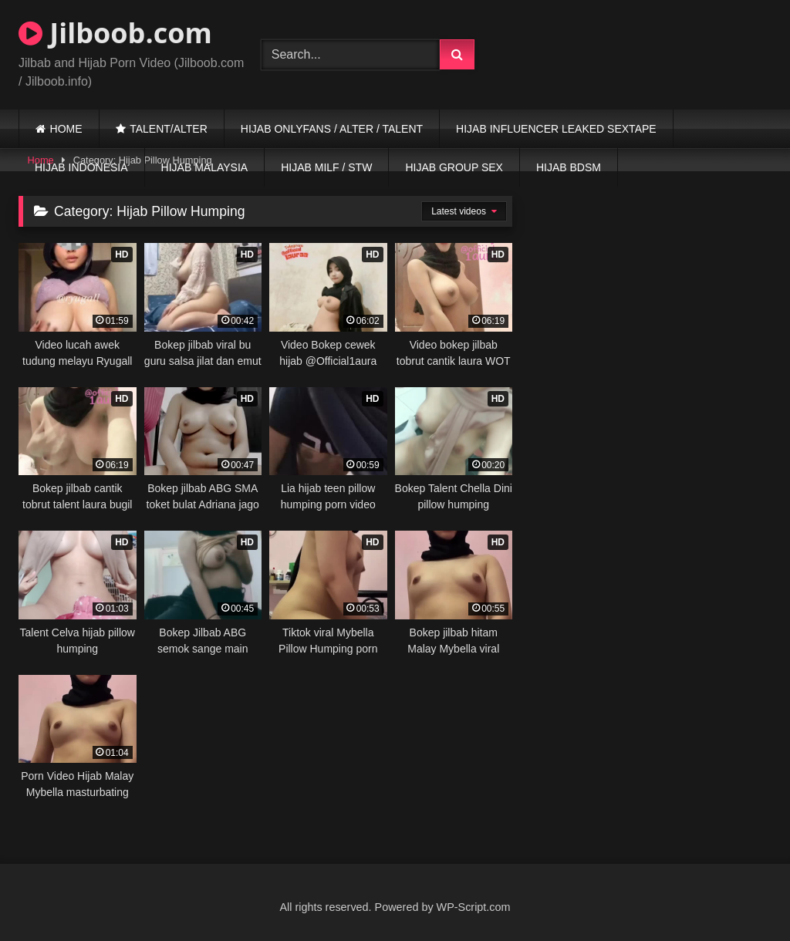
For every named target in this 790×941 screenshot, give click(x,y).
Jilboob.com (115, 33)
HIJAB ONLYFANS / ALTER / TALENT (332, 129)
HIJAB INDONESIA (81, 167)
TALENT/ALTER (169, 129)
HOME (66, 129)
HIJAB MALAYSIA (204, 167)
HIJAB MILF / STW (326, 167)
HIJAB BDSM (568, 167)
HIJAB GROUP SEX (454, 167)
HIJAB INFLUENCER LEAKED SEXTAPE (556, 129)
